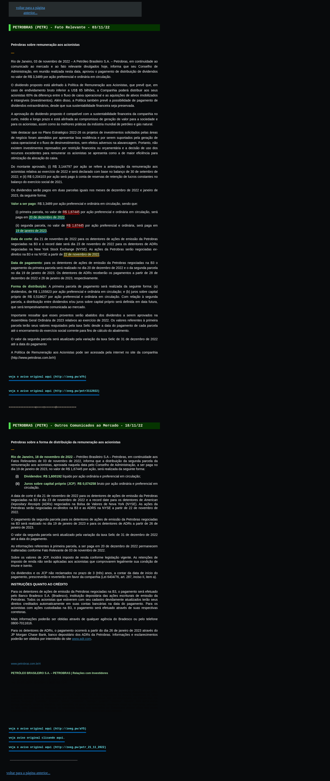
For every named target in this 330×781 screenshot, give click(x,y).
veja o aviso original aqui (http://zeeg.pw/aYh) (47, 377)
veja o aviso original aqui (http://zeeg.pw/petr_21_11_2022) (57, 747)
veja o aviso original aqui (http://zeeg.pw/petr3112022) (54, 391)
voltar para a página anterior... (28, 773)
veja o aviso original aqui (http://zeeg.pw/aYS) (47, 729)
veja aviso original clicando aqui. (37, 738)
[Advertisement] (195, 142)
